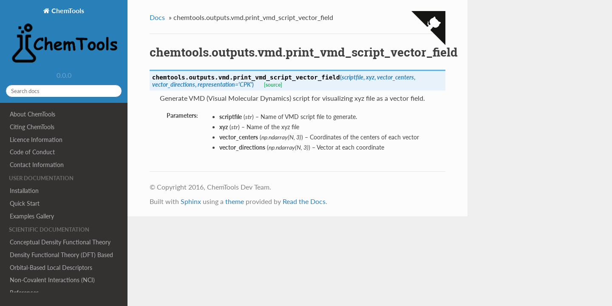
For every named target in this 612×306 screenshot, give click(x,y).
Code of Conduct (32, 152)
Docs (157, 17)
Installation (24, 190)
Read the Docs (304, 201)
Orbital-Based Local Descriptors (51, 267)
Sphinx (191, 201)
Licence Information (36, 139)
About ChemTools (32, 114)
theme (234, 201)
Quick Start (25, 203)
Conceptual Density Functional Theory (60, 242)
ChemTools (63, 36)
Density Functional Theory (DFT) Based (61, 254)
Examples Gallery (32, 216)
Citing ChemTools (32, 126)
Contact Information (37, 164)
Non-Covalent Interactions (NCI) (52, 279)
